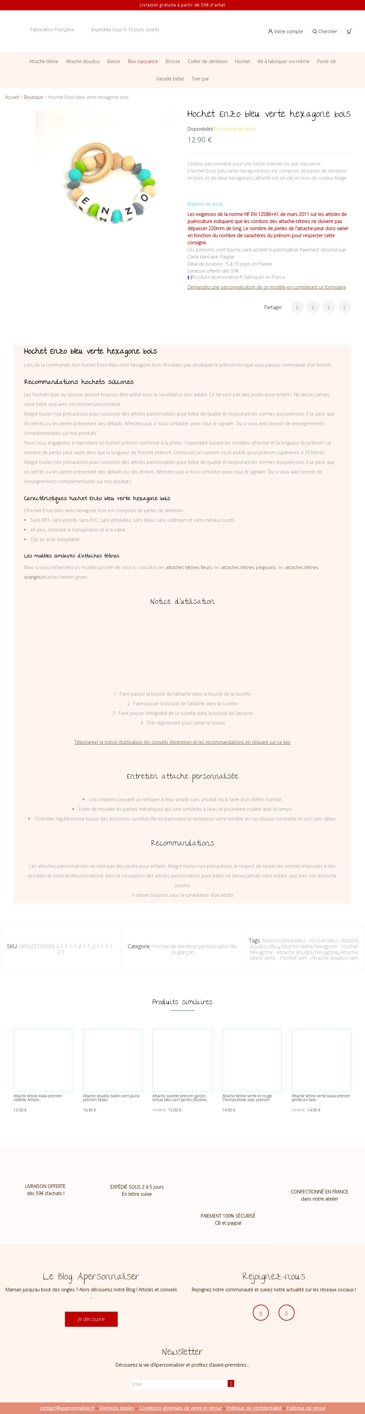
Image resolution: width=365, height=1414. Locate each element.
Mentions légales (116, 1408)
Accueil (12, 97)
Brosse (173, 61)
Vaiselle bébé (170, 79)
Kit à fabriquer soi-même (284, 61)
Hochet (242, 61)
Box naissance (143, 61)
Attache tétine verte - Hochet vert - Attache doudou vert (304, 955)
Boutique (33, 97)
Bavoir (113, 61)
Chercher (325, 31)
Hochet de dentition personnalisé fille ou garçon (194, 949)
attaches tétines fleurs (189, 567)
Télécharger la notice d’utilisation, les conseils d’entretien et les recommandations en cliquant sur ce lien (182, 742)
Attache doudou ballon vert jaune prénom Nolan (111, 1097)
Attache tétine (43, 61)
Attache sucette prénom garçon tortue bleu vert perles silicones (179, 1097)
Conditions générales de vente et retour (180, 1408)
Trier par (200, 79)
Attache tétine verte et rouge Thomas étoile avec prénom (247, 1097)
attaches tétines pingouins (248, 567)
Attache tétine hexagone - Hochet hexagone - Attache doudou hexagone (304, 949)
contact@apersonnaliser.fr (67, 1408)
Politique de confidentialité (254, 1408)
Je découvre (91, 1319)
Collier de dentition (207, 61)
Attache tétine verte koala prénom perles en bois (321, 1097)
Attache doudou (83, 61)
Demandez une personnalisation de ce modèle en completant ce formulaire (266, 287)
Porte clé (326, 61)
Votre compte (285, 31)
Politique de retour (306, 1408)
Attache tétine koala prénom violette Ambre (38, 1097)
